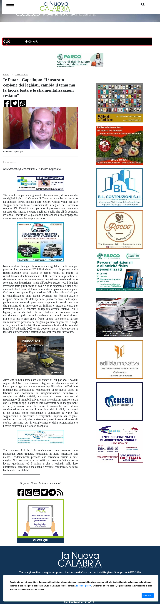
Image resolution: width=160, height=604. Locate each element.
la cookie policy (83, 586)
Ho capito (147, 595)
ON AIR (31, 41)
